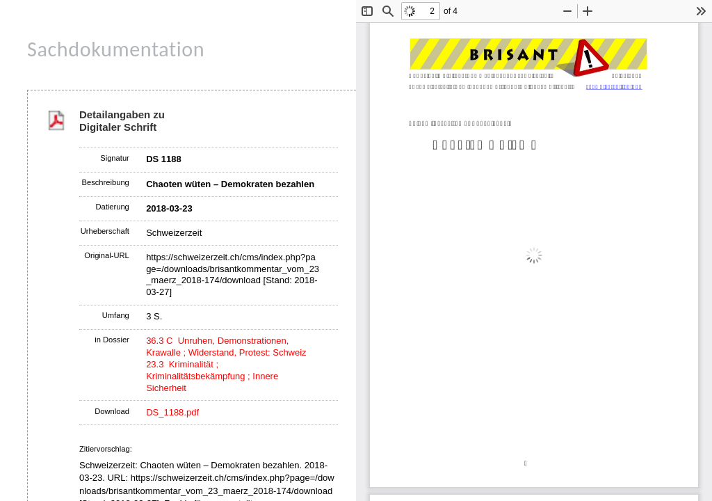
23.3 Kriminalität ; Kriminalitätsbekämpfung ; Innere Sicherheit (212, 376)
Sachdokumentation (115, 49)
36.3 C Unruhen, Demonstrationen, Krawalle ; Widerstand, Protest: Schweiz (226, 346)
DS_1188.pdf (172, 412)
